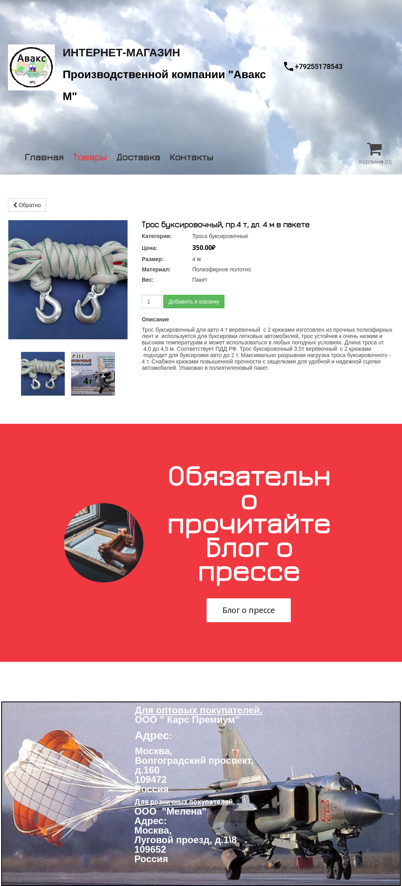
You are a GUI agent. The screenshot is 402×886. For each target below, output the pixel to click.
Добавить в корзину (193, 301)
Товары (90, 155)
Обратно (27, 205)
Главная (44, 155)
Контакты (191, 155)
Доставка (138, 155)
